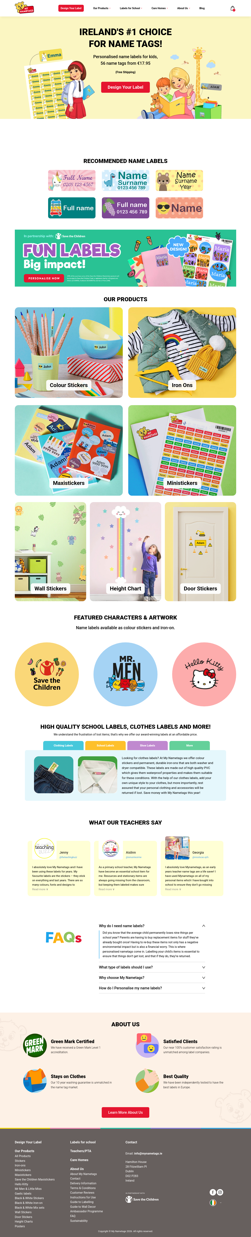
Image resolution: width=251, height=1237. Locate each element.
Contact (75, 1178)
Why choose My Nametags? (121, 977)
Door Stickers (23, 1217)
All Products (23, 1156)
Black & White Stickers (29, 1198)
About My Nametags (83, 1174)
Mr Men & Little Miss (28, 1189)
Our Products (101, 8)
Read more (40, 889)
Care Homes (159, 8)
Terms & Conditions (83, 1188)
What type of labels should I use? (126, 967)
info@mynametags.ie (148, 1153)
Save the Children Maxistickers (35, 1179)
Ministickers (23, 1170)
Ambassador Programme (86, 1211)
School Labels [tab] (105, 745)
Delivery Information (83, 1183)
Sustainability (79, 1221)
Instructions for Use (83, 1197)
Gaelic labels (23, 1193)
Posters (20, 1226)
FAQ (73, 1216)
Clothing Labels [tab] (63, 745)
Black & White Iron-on (28, 1203)
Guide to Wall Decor (83, 1206)
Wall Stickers (23, 1212)
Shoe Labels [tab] (147, 745)
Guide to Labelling (82, 1202)
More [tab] (189, 745)
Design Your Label (71, 8)
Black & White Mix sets (29, 1207)
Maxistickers (23, 1175)
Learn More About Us (125, 1112)
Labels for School (131, 8)
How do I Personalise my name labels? (130, 988)
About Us (183, 8)
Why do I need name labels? (121, 926)
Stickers (20, 1161)
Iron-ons (20, 1165)
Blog (202, 8)
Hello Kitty (21, 1184)
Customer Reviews (82, 1192)
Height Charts (24, 1221)
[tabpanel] (125, 775)
